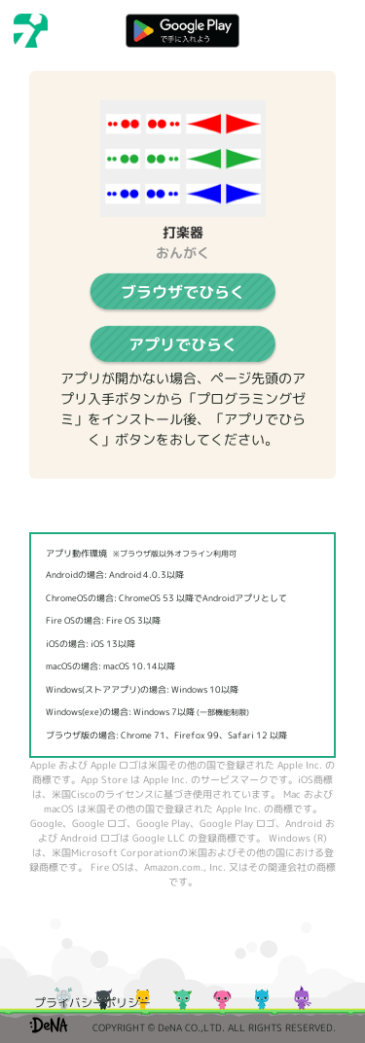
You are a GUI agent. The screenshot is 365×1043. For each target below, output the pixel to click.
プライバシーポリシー (92, 1002)
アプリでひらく (182, 344)
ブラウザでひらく (183, 292)
